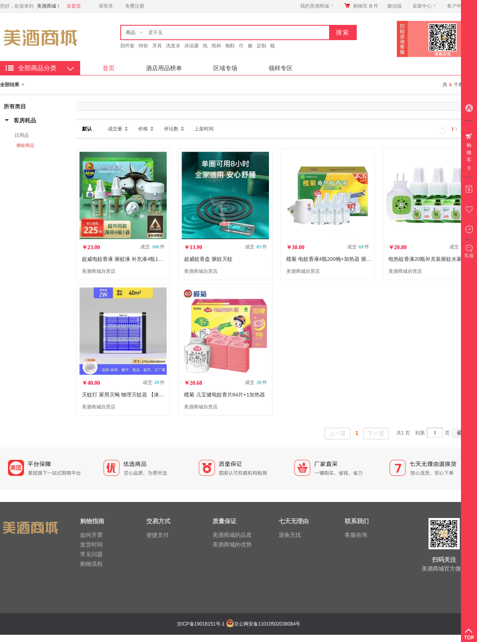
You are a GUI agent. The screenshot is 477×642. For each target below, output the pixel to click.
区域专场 (225, 68)
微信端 (394, 6)
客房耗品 (25, 120)
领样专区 (281, 68)
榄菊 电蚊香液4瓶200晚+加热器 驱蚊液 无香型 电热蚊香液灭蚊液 (361, 259)
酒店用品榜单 (164, 68)
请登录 (106, 6)
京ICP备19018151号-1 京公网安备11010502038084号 (237, 624)
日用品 (21, 135)
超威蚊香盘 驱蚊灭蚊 (208, 259)
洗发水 (173, 46)
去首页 (74, 6)
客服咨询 (356, 535)
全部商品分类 (37, 68)
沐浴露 (191, 46)
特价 (143, 46)
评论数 (171, 129)
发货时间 (91, 544)
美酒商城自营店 (98, 271)
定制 (261, 46)
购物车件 (365, 6)
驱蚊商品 (25, 145)
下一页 (376, 433)
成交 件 (152, 247)
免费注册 (134, 6)
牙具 (157, 46)
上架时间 (204, 129)
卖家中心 (424, 6)
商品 (130, 32)
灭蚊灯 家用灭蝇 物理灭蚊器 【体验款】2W (132, 395)
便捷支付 (157, 535)
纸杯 (216, 46)
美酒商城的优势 (232, 544)
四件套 (127, 46)
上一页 (337, 433)
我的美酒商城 (316, 6)
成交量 (115, 129)
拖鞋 (230, 46)
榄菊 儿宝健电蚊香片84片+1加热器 (224, 395)
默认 (87, 129)
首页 (109, 68)
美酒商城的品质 (232, 535)
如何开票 (91, 535)
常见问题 (91, 554)
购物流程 (91, 564)
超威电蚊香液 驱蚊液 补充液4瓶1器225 (127, 259)
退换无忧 (290, 535)
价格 (143, 129)
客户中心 (459, 6)
